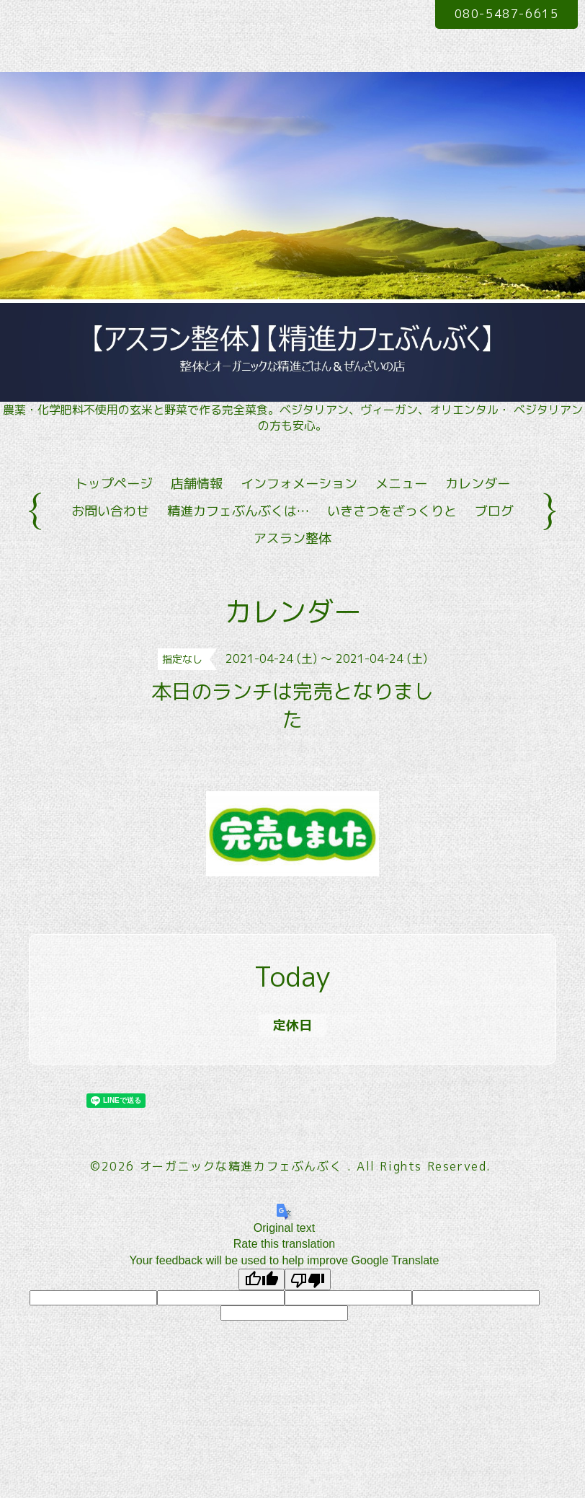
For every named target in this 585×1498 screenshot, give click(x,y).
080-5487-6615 (507, 14)
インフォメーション (299, 484)
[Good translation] (261, 1279)
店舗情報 (197, 484)
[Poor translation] (308, 1279)
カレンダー (477, 484)
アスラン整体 (292, 538)
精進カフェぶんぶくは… (238, 511)
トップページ (114, 484)
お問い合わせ (110, 511)
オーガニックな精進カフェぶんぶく (243, 1166)
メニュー (401, 484)
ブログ (494, 511)
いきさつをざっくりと (392, 511)
